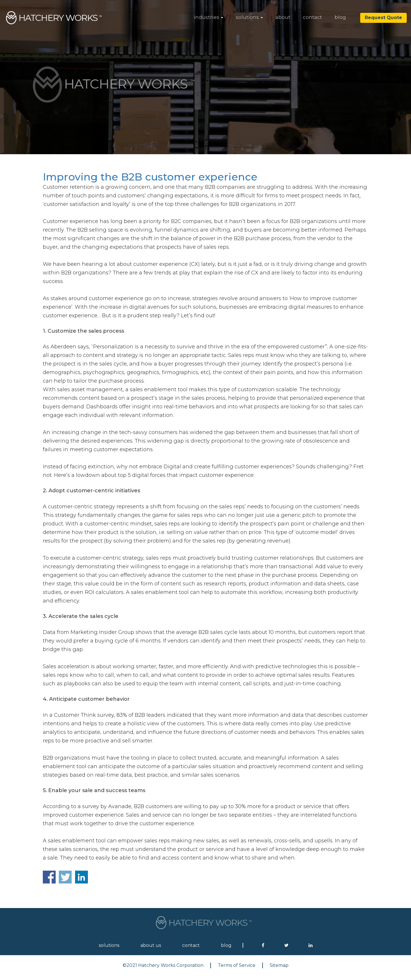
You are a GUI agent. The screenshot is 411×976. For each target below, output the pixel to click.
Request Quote (383, 17)
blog (340, 17)
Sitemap (279, 965)
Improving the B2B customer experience (150, 176)
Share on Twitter (65, 877)
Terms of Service (236, 965)
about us (150, 945)
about (282, 17)
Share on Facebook (49, 877)
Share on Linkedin (81, 877)
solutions (249, 17)
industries (208, 17)
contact (312, 17)
